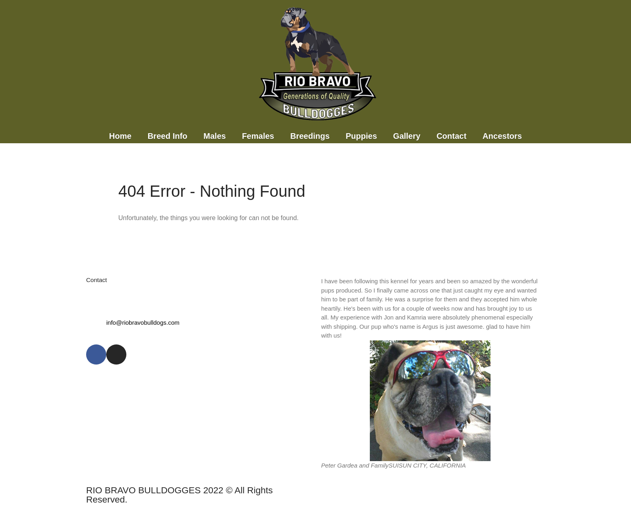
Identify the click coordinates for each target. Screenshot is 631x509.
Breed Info (168, 136)
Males (215, 136)
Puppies (361, 136)
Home (120, 136)
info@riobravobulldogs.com (142, 322)
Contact (451, 136)
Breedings (310, 136)
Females (258, 136)
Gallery (407, 136)
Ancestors (502, 136)
